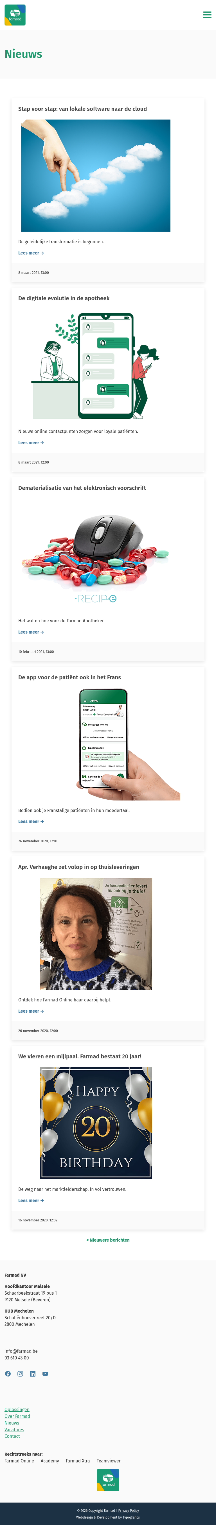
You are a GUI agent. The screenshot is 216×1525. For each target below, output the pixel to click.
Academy (50, 1461)
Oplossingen (17, 1409)
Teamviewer (109, 1461)
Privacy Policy (128, 1511)
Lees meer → (31, 253)
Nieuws (11, 1423)
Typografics (131, 1517)
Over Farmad (17, 1416)
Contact (12, 1436)
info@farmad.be (21, 1351)
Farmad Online (19, 1461)
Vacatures (14, 1429)
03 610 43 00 (16, 1358)
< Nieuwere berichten (108, 1240)
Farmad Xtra (78, 1461)
